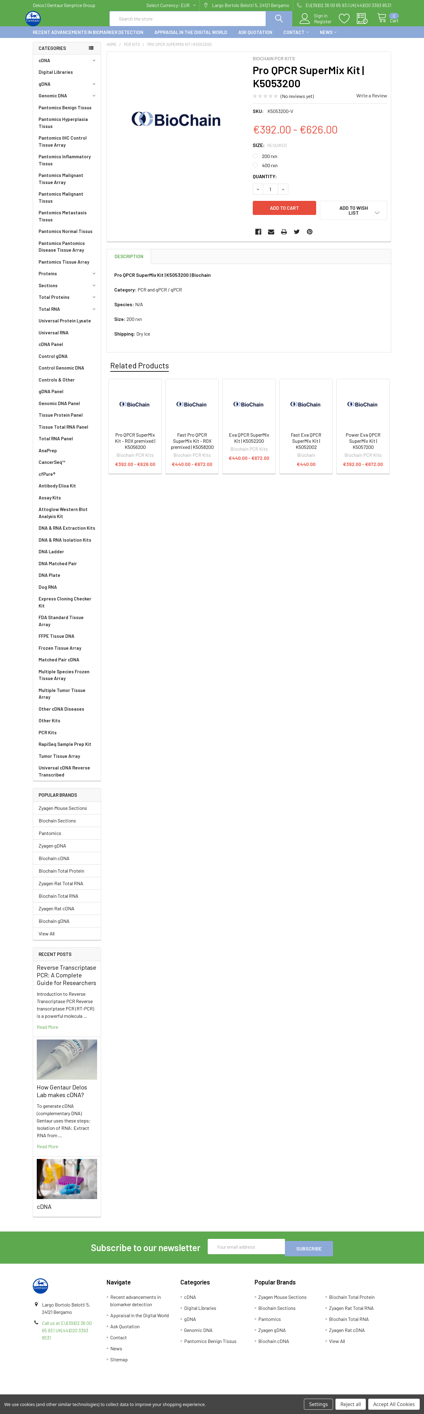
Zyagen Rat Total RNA (61, 889)
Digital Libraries (56, 77)
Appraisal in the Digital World (190, 37)
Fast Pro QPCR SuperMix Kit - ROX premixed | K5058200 (192, 443)
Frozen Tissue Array (60, 653)
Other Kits (49, 726)
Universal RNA (54, 338)
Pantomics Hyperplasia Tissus (63, 128)
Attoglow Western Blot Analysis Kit (63, 518)
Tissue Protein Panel (61, 420)
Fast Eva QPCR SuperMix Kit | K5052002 (306, 443)
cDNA (68, 66)
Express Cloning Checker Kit (65, 607)
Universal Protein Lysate (65, 326)
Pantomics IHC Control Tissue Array (63, 147)
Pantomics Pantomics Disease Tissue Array (62, 252)
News (328, 37)
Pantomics (50, 838)
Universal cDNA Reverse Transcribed (64, 776)
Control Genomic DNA (61, 373)
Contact (296, 37)
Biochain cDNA (54, 864)
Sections (68, 291)
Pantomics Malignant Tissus (61, 203)
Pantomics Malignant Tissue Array (61, 184)
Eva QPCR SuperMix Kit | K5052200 (249, 440)
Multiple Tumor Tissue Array (62, 699)
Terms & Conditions (78, 1392)
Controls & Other (57, 385)
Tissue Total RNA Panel (63, 432)
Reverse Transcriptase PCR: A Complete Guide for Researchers (66, 980)
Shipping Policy (167, 1392)
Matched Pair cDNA (59, 665)
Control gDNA (53, 361)
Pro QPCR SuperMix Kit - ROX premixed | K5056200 (135, 443)
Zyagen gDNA (52, 851)
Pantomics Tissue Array (64, 267)
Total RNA (68, 314)
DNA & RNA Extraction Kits (67, 533)
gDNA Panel (51, 397)
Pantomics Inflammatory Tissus (65, 165)
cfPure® (47, 479)
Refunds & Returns (257, 1392)
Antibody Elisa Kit (57, 491)
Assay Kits (50, 503)
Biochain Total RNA (58, 901)
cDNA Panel (51, 349)
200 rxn (269, 161)
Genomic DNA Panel (59, 409)
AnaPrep (48, 456)
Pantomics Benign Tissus (65, 113)
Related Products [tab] (139, 367)
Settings (318, 1404)
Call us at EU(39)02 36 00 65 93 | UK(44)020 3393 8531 (67, 1333)
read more (47, 1032)
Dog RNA (48, 592)
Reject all (350, 1404)
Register (316, 25)
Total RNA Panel (56, 444)
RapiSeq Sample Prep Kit (65, 749)
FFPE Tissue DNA (56, 641)
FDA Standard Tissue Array (61, 626)
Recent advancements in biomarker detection (88, 37)
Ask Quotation (255, 37)
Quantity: (265, 182)
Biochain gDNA (54, 926)
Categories (52, 53)
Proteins (68, 279)
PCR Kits (48, 738)
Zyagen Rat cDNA (56, 914)
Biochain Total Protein (61, 876)
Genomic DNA (68, 101)
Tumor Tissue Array (59, 761)
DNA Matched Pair (58, 569)
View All (47, 939)
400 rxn (270, 171)
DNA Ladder (51, 557)
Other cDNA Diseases (61, 714)
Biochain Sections (57, 826)
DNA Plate (49, 580)
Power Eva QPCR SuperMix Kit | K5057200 (363, 443)
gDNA (68, 89)
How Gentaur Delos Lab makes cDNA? (62, 1096)
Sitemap (119, 1363)
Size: (270, 150)
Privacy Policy (346, 1392)
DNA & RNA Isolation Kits (65, 545)
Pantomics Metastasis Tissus (63, 221)
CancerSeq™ (52, 467)
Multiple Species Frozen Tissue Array (64, 680)
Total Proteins (68, 302)
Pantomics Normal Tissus (66, 236)
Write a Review (371, 101)
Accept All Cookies (394, 1404)
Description (129, 259)
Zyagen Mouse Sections (63, 813)
